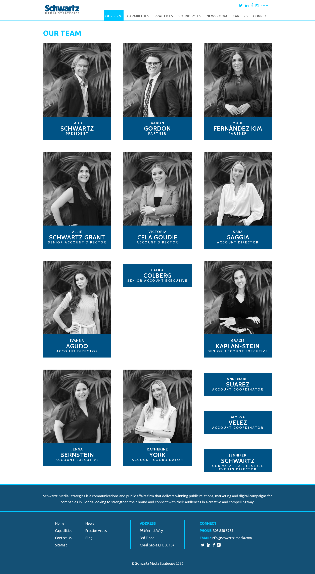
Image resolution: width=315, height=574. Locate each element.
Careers (240, 16)
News (89, 523)
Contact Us (63, 538)
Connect (261, 16)
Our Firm (113, 16)
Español (266, 5)
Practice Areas (95, 531)
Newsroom (217, 16)
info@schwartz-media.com (232, 538)
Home (59, 523)
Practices (164, 16)
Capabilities (138, 16)
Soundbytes (189, 16)
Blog (88, 538)
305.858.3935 (223, 531)
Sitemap (61, 545)
